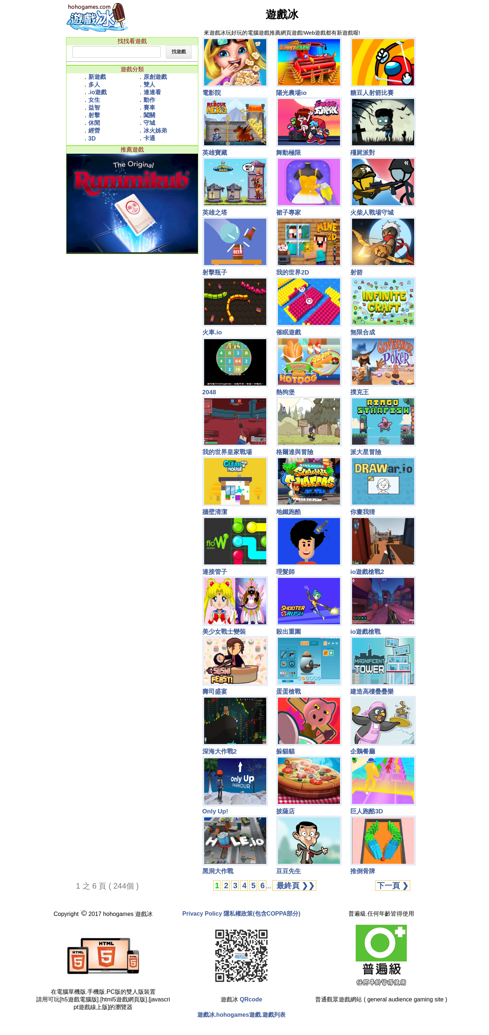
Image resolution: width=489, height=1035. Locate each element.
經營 (94, 130)
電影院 (211, 92)
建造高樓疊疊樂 (372, 691)
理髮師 (285, 571)
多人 (94, 84)
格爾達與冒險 (294, 452)
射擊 (94, 115)
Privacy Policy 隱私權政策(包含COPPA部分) (241, 914)
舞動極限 (288, 152)
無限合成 (362, 332)
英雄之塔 (214, 212)
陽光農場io (291, 92)
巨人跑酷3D (366, 811)
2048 (209, 392)
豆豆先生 (288, 871)
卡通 (149, 138)
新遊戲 (97, 77)
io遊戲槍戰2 (367, 571)
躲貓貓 (285, 751)
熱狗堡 (285, 392)
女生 (94, 100)
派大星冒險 (365, 452)
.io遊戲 (97, 92)
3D (92, 138)
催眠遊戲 (288, 332)
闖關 (149, 115)
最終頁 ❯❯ (294, 885)
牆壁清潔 (214, 512)
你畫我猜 (362, 512)
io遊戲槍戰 (365, 631)
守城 (149, 123)
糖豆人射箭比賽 (372, 92)
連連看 (152, 92)
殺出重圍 (288, 631)
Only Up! (215, 811)
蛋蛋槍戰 (288, 691)
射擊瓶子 (214, 272)
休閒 (94, 123)
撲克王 (359, 392)
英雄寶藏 (214, 152)
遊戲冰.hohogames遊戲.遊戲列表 (241, 1015)
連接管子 (214, 571)
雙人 (149, 84)
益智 (94, 107)
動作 (149, 100)
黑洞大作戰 (217, 871)
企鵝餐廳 (362, 751)
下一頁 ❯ (393, 885)
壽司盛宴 (214, 691)
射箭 (356, 272)
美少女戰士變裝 (224, 631)
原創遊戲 (155, 77)
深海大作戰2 (219, 751)
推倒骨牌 (362, 871)
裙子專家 (288, 212)
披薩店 (285, 811)
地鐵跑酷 (288, 512)
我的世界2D (292, 272)
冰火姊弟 (155, 130)
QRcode (251, 999)
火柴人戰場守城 (372, 212)
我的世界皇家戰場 (227, 452)
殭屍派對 (362, 152)
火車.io (212, 332)
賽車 (149, 107)
